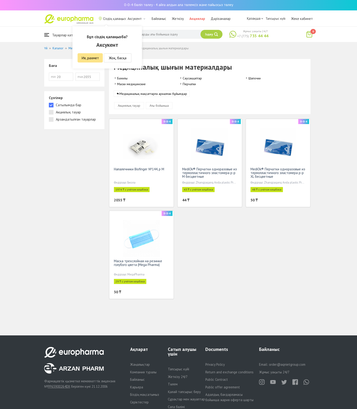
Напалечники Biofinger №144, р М (139, 170)
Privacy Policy (215, 364)
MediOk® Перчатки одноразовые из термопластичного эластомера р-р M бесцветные (209, 174)
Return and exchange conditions (229, 372)
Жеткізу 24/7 (178, 377)
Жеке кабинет (302, 18)
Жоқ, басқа (117, 58)
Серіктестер (139, 402)
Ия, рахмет (90, 58)
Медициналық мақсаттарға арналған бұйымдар (153, 95)
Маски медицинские (131, 84)
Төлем (173, 384)
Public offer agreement (222, 387)
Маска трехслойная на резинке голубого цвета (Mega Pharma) (138, 264)
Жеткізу (178, 18)
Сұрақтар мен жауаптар (186, 399)
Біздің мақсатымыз (144, 394)
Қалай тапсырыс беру (184, 392)
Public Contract (216, 379)
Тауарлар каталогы (63, 34)
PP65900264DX (59, 386)
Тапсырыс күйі (275, 18)
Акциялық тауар (129, 106)
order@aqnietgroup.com (287, 364)
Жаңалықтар (140, 364)
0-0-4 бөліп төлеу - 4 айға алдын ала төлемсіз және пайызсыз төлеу (178, 4)
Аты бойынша (159, 106)
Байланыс (159, 18)
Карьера (136, 387)
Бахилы (122, 78)
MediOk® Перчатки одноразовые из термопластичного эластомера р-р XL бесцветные (278, 174)
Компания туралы (143, 372)
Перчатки (189, 84)
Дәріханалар (221, 18)
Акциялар (197, 18)
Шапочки (254, 78)
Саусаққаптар (192, 78)
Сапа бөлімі (176, 407)
